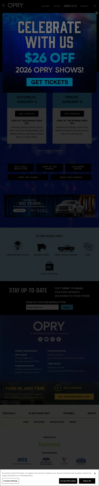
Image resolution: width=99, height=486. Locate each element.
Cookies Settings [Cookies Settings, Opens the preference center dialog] (10, 481)
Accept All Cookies (68, 481)
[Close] (95, 473)
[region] (49, 477)
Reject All (87, 481)
